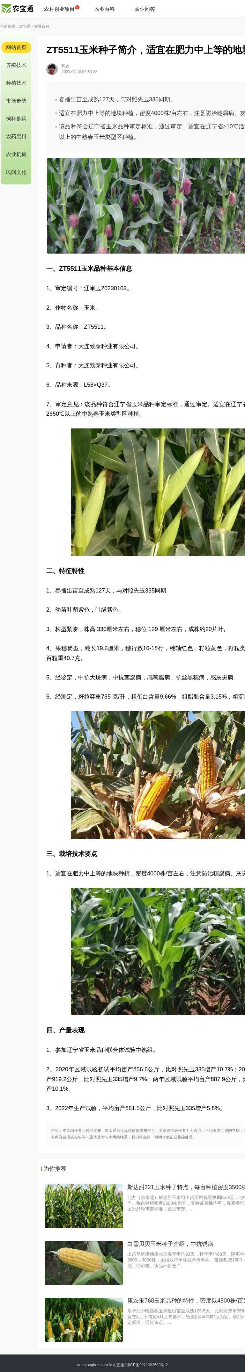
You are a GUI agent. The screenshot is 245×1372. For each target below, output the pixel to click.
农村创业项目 (59, 9)
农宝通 (25, 26)
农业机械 (16, 154)
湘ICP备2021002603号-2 (146, 1365)
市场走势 (16, 101)
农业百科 (104, 9)
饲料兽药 (16, 118)
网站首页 (16, 47)
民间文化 (16, 172)
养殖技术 (16, 65)
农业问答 (145, 9)
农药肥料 (16, 136)
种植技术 (16, 83)
